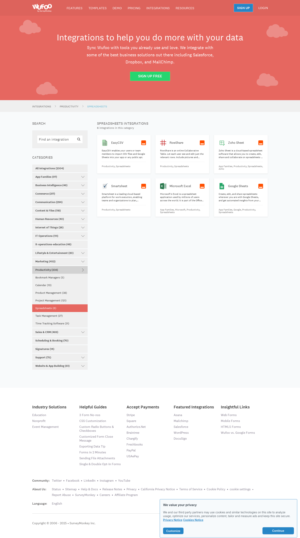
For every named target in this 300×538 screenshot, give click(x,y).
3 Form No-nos (89, 415)
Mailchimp (181, 421)
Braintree (133, 433)
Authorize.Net (136, 427)
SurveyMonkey (85, 495)
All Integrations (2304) (49, 168)
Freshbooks (135, 444)
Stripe (131, 415)
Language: (39, 503)
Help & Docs (89, 489)
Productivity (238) (59, 270)
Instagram (107, 481)
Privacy (132, 489)
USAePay (133, 456)
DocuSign (180, 438)
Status (56, 489)
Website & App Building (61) (59, 366)
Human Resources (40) (59, 219)
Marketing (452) (59, 261)
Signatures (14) (44, 349)
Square (131, 421)
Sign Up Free (150, 76)
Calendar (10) (43, 285)
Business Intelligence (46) (59, 185)
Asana (178, 415)
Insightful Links (235, 406)
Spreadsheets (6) (45, 308)
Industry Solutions (49, 406)
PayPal (131, 450)
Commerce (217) (59, 194)
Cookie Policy (216, 489)
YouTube (124, 481)
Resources (185, 8)
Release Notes (112, 489)
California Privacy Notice (158, 489)
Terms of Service (190, 489)
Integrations (158, 8)
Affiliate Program (126, 495)
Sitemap (71, 489)
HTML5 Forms (231, 427)
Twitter (57, 481)
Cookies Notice (193, 525)
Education (39, 415)
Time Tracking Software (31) (52, 323)
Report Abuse (61, 495)
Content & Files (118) (59, 210)
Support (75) (59, 357)
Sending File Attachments (97, 458)
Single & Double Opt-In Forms (100, 464)
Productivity (69, 106)
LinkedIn (89, 481)
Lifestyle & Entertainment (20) (59, 253)
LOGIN (263, 8)
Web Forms (229, 415)
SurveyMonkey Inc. (82, 523)
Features (75, 8)
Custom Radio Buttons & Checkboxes (96, 429)
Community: (41, 480)
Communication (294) (59, 202)
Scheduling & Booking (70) (51, 340)
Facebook (72, 481)
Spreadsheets (97, 106)
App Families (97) (59, 177)
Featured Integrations (194, 406)
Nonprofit (39, 421)
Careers (105, 495)
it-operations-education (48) (53, 244)
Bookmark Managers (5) (49, 277)
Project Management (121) (50, 300)
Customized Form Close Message (96, 439)
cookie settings (240, 489)
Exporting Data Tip (92, 446)
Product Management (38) (51, 293)
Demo (117, 8)
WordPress (181, 433)
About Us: (39, 489)
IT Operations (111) (59, 236)
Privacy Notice (172, 525)
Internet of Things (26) (59, 227)
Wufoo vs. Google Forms (238, 433)
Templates (97, 8)
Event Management (45, 427)
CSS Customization (92, 421)
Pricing (134, 8)
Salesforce (181, 427)
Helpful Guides (93, 406)
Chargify (132, 438)
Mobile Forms (230, 421)
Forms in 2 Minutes (92, 452)
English (57, 503)
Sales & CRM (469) (59, 332)
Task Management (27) (49, 315)
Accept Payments (143, 406)
